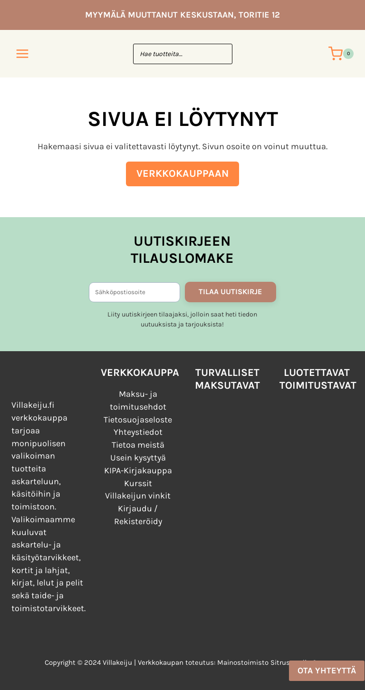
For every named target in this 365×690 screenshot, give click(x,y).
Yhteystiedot (138, 430)
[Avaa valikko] (22, 53)
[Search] (220, 54)
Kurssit (138, 481)
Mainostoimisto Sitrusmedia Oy (268, 662)
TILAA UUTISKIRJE (230, 289)
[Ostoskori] (341, 54)
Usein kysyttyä (138, 455)
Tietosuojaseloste (138, 417)
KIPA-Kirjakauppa (138, 468)
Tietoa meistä (138, 443)
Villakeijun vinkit (138, 494)
